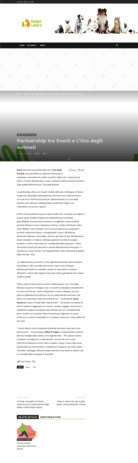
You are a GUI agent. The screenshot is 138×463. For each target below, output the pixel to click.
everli (27, 367)
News (26, 94)
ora (34, 367)
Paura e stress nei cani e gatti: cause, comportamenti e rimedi (70, 403)
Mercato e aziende (38, 94)
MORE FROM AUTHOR (50, 417)
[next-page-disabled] (23, 454)
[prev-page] (18, 454)
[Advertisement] (69, 69)
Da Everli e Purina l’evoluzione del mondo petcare (26, 446)
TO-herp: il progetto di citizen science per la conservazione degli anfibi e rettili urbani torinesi (33, 404)
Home (19, 94)
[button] (117, 45)
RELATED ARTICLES (28, 417)
